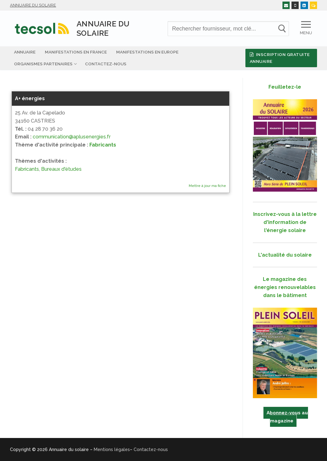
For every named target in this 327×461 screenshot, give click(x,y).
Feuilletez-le (284, 87)
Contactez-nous (151, 449)
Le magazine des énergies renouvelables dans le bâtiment (285, 287)
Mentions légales (112, 449)
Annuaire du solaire (33, 5)
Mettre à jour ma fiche (207, 186)
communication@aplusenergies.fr (72, 137)
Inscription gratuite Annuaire (280, 58)
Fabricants (102, 145)
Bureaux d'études (61, 169)
